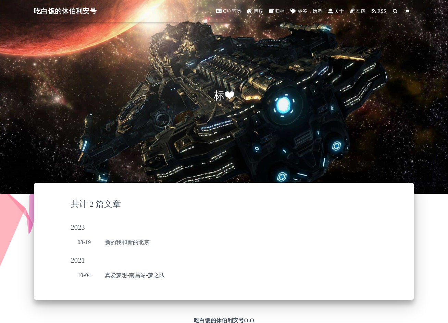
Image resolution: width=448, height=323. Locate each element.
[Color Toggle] (407, 11)
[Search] (395, 11)
